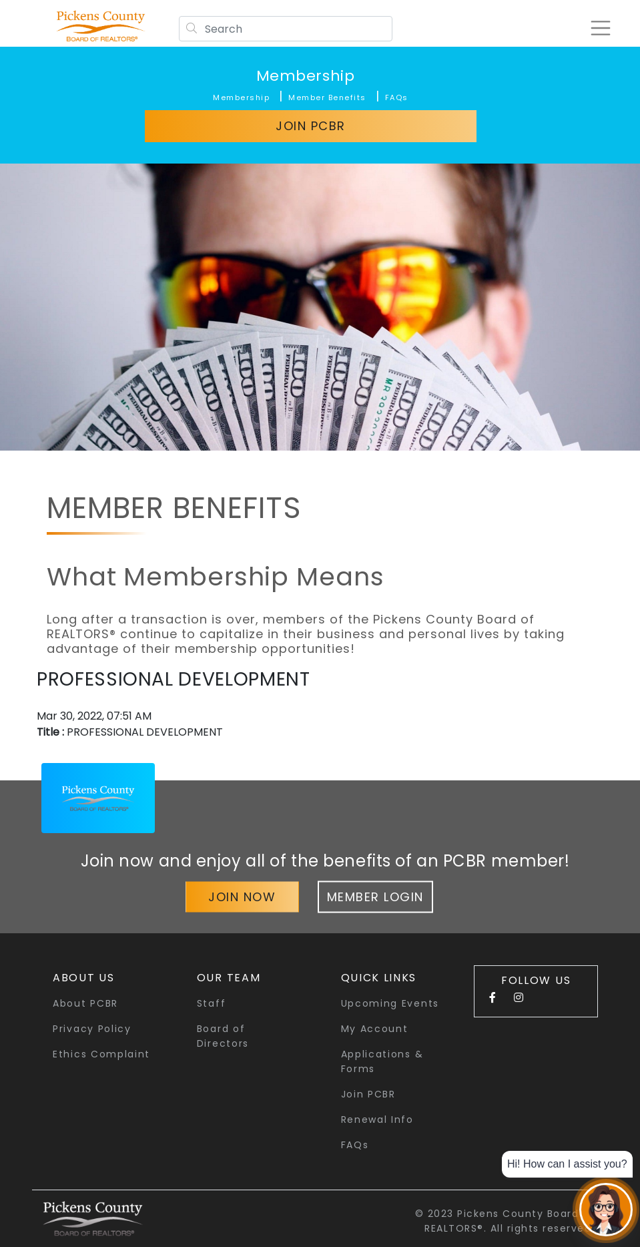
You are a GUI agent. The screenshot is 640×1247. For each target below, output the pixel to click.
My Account (374, 1028)
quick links (379, 977)
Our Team (229, 977)
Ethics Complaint (101, 1054)
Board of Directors (223, 1036)
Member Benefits (327, 97)
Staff (211, 1003)
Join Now (242, 896)
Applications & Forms (382, 1061)
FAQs (396, 97)
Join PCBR (311, 125)
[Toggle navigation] (596, 28)
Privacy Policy (92, 1028)
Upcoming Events (390, 1003)
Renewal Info (377, 1119)
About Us (84, 977)
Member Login (375, 896)
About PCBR (85, 1003)
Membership (305, 75)
